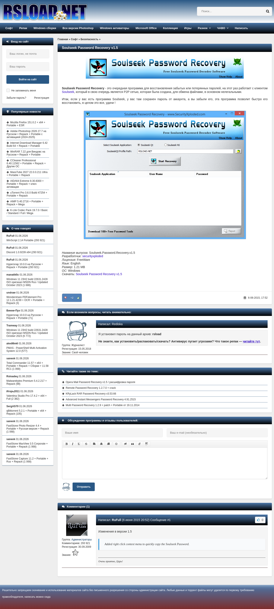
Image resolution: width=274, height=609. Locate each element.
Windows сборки (45, 28)
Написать (241, 28)
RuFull (116, 520)
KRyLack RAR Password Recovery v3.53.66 (91, 393)
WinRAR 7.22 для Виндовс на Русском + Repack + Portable (26, 153)
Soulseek (68, 92)
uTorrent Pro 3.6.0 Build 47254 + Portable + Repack (27, 194)
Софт (9, 28)
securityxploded (92, 256)
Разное (202, 28)
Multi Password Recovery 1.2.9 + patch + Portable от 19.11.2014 (102, 405)
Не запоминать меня (23, 90)
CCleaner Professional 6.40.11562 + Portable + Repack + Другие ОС (26, 163)
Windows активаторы (114, 28)
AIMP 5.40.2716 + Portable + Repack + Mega (25, 203)
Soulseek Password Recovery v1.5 (99, 274)
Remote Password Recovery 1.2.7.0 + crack (91, 387)
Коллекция (170, 28)
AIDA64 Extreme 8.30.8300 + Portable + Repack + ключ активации (25, 183)
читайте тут (251, 341)
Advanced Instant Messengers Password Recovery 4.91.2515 (101, 399)
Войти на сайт (28, 79)
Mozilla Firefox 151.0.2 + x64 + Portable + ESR (26, 124)
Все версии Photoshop (78, 28)
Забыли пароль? (16, 97)
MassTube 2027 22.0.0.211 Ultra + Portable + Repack (27, 174)
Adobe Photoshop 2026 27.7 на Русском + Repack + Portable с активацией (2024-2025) (26, 134)
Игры (187, 28)
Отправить (83, 486)
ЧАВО (221, 28)
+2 (72, 297)
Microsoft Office (146, 28)
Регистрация (41, 97)
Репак (23, 28)
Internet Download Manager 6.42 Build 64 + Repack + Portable (27, 144)
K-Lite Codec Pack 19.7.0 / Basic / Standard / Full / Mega (27, 212)
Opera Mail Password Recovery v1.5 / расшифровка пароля (100, 382)
